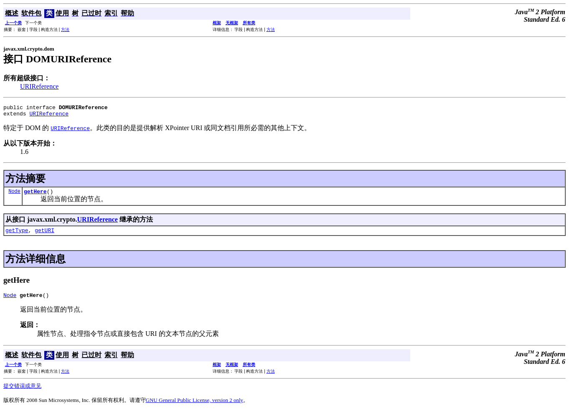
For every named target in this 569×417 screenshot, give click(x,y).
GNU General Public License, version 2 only (195, 406)
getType (16, 235)
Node (14, 194)
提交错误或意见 (22, 392)
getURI (44, 235)
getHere (35, 195)
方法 (65, 29)
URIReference (39, 86)
